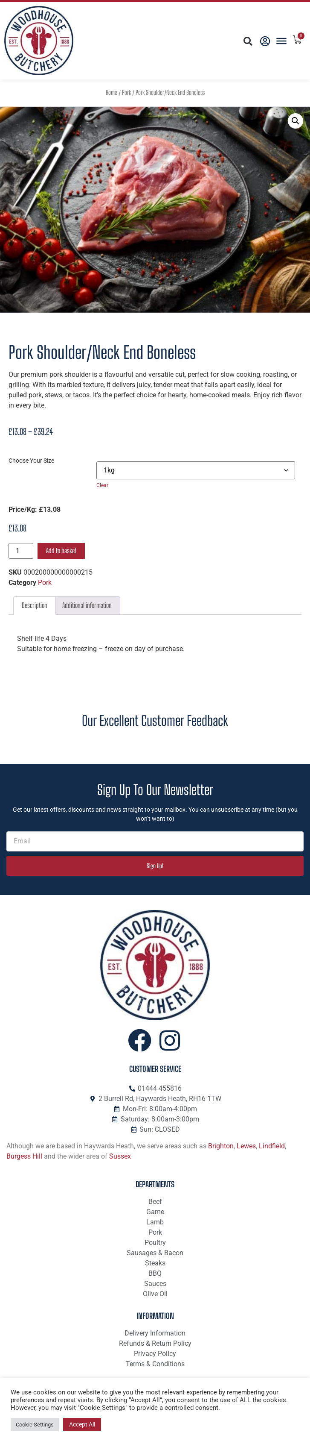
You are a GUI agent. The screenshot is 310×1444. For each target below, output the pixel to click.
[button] (247, 41)
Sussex (120, 1156)
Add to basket (61, 550)
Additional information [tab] (87, 605)
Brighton (221, 1146)
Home (111, 92)
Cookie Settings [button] (35, 1424)
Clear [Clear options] (102, 485)
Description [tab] (34, 605)
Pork (126, 92)
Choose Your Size (31, 461)
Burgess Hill (24, 1156)
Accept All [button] (82, 1424)
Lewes (246, 1146)
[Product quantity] (21, 551)
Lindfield (272, 1146)
